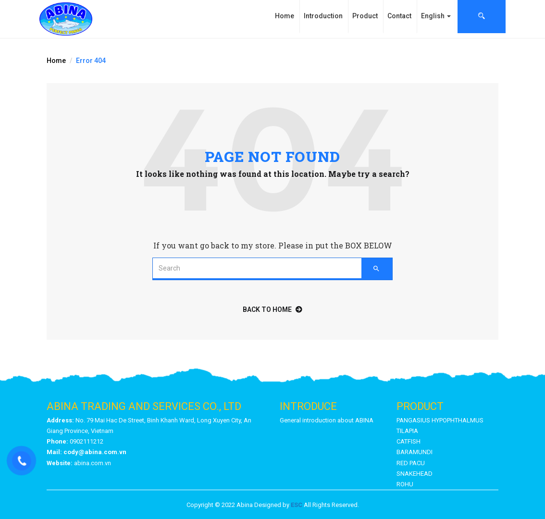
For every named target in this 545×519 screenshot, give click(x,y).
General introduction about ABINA (326, 420)
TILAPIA (407, 430)
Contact (399, 16)
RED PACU (410, 463)
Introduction (323, 16)
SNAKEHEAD (414, 473)
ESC (296, 504)
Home (284, 16)
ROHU (404, 484)
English (436, 16)
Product (365, 16)
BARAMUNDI (414, 452)
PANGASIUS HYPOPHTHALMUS (439, 420)
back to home (272, 309)
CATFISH (408, 441)
